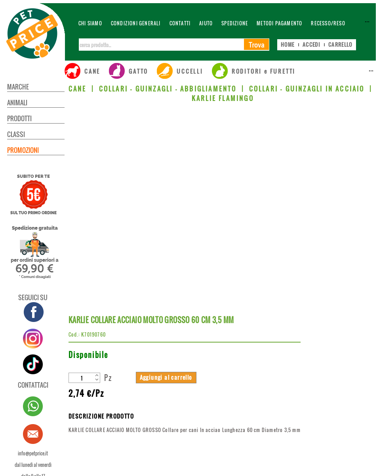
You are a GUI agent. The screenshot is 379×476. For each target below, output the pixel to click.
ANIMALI (17, 102)
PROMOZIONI (23, 150)
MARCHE (18, 86)
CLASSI (16, 134)
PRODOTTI (19, 118)
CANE (78, 88)
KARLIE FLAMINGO (223, 98)
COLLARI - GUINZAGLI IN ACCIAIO (307, 88)
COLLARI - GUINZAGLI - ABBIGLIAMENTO (168, 88)
